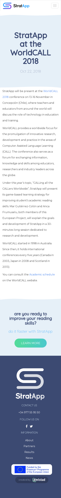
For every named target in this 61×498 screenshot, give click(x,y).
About (29, 440)
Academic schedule (42, 274)
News (29, 457)
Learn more (30, 343)
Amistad (39, 479)
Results (29, 452)
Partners (29, 446)
